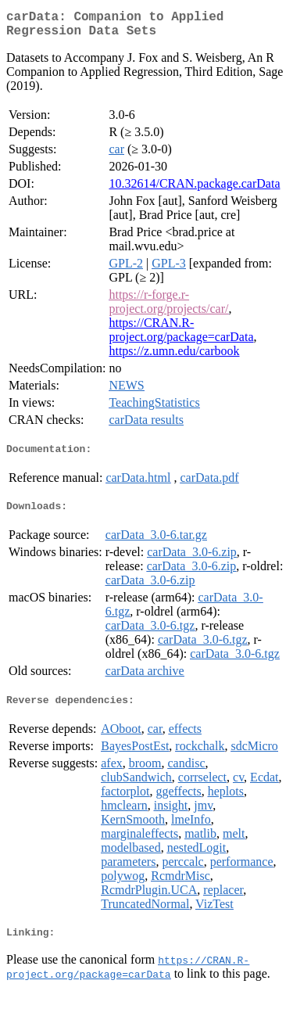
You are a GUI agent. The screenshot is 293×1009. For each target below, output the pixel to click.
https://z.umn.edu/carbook (174, 357)
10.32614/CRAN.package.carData (194, 189)
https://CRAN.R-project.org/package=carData (181, 336)
